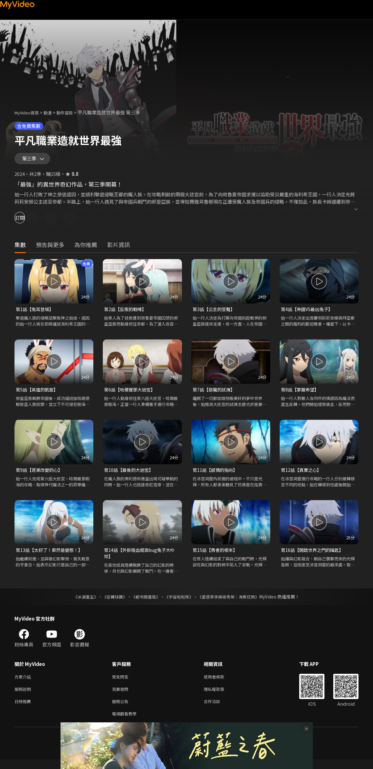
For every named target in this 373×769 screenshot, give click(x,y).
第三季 (30, 160)
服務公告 (121, 709)
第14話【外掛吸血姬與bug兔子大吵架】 (141, 558)
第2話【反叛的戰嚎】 (126, 312)
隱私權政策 (219, 696)
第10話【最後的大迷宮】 (130, 474)
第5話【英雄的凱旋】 (38, 393)
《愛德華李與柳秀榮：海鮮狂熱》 (233, 602)
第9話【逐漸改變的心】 (41, 474)
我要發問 (121, 696)
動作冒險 (71, 112)
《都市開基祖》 (144, 602)
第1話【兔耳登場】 (36, 312)
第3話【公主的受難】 (215, 312)
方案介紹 (24, 683)
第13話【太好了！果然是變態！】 (51, 555)
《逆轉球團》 (111, 602)
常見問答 (121, 683)
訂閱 (27, 220)
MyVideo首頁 (29, 112)
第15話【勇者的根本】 (216, 555)
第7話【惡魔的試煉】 (215, 393)
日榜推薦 (24, 709)
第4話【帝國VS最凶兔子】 (309, 312)
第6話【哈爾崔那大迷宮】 (131, 393)
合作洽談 (216, 709)
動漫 (52, 112)
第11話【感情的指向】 (216, 474)
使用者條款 (219, 683)
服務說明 (24, 696)
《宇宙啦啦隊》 (179, 602)
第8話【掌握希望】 (301, 393)
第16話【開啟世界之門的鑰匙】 (314, 555)
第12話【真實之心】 (302, 474)
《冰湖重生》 (80, 602)
